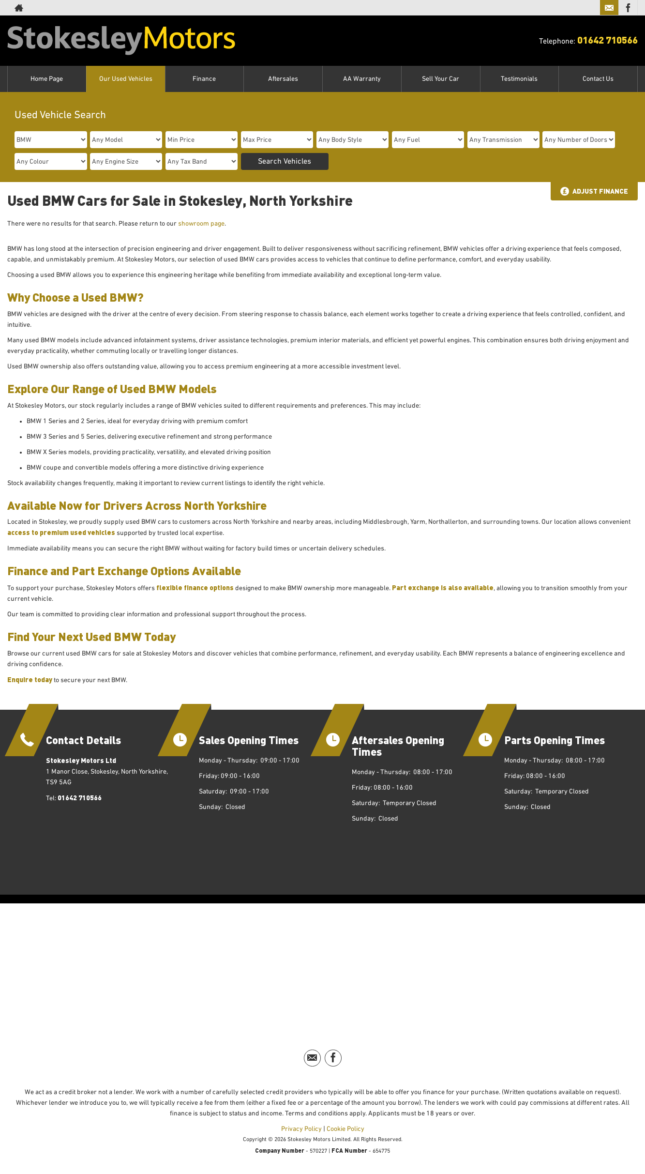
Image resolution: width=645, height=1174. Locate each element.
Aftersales (283, 79)
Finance (204, 79)
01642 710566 (607, 39)
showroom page (201, 223)
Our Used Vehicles (125, 79)
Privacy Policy (301, 1129)
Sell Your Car (440, 79)
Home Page (46, 79)
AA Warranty (362, 79)
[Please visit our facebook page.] (627, 7)
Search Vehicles (284, 162)
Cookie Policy (345, 1129)
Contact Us (598, 79)
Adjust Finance (600, 191)
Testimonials (519, 79)
